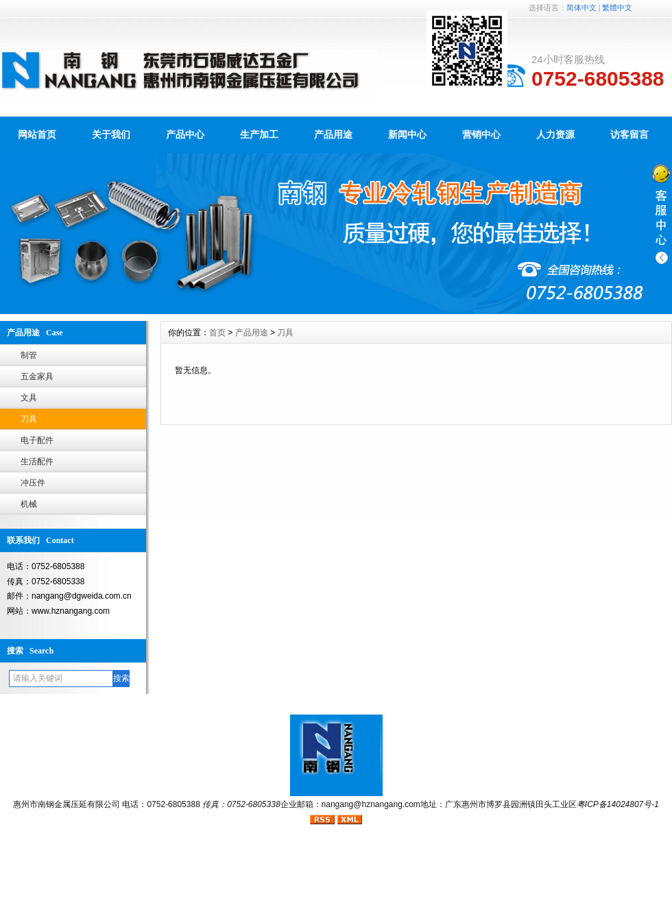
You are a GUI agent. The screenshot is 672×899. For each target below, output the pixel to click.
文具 (29, 398)
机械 (29, 504)
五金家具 (37, 376)
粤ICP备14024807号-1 (618, 804)
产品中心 (185, 134)
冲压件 (33, 483)
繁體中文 (617, 7)
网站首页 (37, 134)
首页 (217, 332)
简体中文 (581, 7)
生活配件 (37, 461)
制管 (29, 355)
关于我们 (111, 134)
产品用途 (333, 134)
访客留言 (629, 134)
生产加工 (259, 134)
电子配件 (37, 440)
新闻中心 (407, 134)
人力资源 (555, 134)
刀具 (29, 419)
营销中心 (481, 134)
